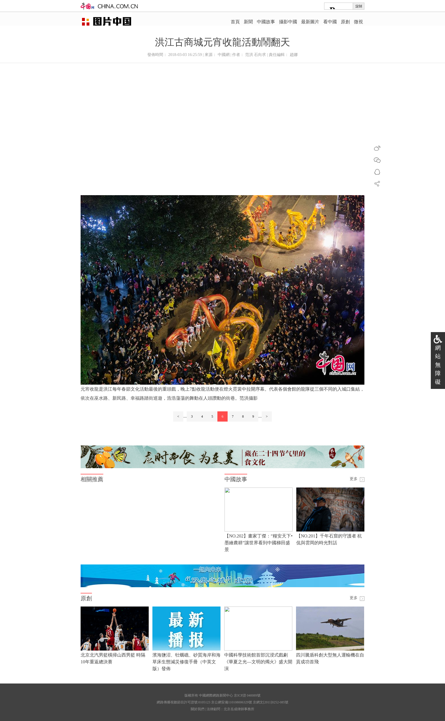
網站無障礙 (438, 365)
